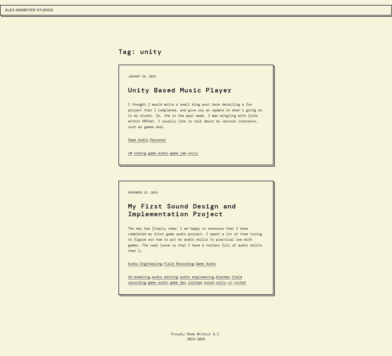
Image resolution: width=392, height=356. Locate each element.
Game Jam (178, 153)
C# (130, 153)
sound (209, 282)
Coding (140, 153)
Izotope (195, 282)
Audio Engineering (145, 263)
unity (193, 153)
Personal (158, 140)
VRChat (240, 282)
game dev (178, 282)
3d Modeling (139, 277)
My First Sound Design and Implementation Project (182, 210)
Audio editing (165, 277)
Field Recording (179, 263)
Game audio (158, 153)
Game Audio (138, 140)
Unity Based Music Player (180, 90)
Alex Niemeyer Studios (29, 10)
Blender (223, 277)
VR (230, 282)
